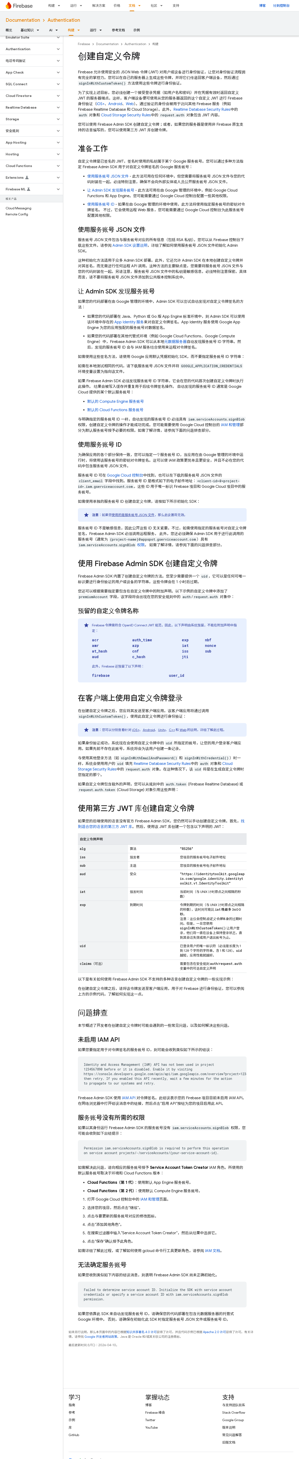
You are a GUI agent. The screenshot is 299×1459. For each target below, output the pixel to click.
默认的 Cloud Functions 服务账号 (115, 410)
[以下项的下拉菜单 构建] (60, 5)
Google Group (233, 1420)
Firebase (84, 44)
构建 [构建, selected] (71, 30)
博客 (262, 6)
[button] (27, 37)
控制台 (125, 475)
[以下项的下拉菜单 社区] (162, 5)
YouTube (151, 1427)
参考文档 (118, 30)
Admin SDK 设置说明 (130, 245)
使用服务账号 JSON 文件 (108, 176)
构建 (51, 6)
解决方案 (98, 6)
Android (115, 104)
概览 (9, 30)
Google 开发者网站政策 (100, 1337)
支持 (176, 6)
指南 (72, 1405)
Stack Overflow (233, 1412)
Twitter (150, 1420)
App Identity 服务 (129, 322)
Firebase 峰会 (155, 1412)
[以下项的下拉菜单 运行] (82, 5)
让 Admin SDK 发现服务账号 (110, 190)
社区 (154, 6)
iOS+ (101, 104)
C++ (172, 730)
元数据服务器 (175, 341)
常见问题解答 (232, 1435)
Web (130, 104)
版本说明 (228, 1427)
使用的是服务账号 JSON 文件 (133, 515)
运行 (73, 6)
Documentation (23, 20)
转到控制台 (281, 6)
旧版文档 (228, 1442)
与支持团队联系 (233, 1405)
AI (50, 30)
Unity (162, 730)
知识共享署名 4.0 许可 (141, 1332)
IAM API (128, 1098)
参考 (72, 1412)
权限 (141, 545)
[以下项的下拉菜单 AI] (58, 30)
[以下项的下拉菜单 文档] (140, 5)
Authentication (63, 20)
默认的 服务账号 (115, 401)
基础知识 (27, 30)
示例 (136, 30)
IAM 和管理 (230, 425)
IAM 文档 (212, 1251)
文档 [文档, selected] (132, 6)
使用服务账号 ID (100, 204)
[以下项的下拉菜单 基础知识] (39, 30)
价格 (117, 6)
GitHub (74, 1435)
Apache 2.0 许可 (214, 1332)
